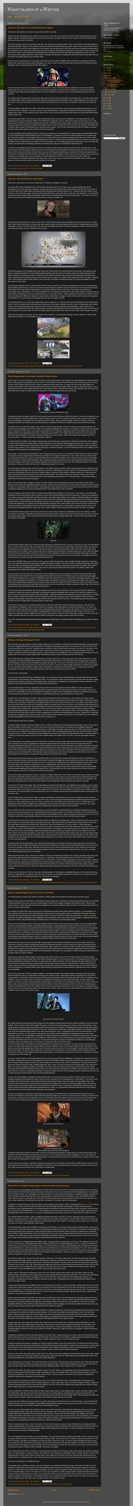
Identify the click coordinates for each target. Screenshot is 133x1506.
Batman (15, 627)
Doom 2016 (29, 1484)
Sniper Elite (33, 366)
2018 (107, 73)
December (110, 78)
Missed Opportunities (69, 627)
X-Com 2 (74, 882)
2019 (107, 70)
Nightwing (79, 627)
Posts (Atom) (20, 1494)
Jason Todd (53, 627)
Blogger (87, 1502)
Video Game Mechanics (66, 366)
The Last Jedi (33, 168)
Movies (20, 168)
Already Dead (108, 51)
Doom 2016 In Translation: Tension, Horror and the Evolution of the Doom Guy (38, 1186)
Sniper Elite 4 (41, 366)
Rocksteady (46, 1175)
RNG (44, 882)
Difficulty (22, 882)
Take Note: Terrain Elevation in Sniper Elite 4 (25, 179)
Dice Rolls (16, 882)
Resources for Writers (22, 17)
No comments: (35, 165)
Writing (40, 168)
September (110, 92)
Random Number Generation (34, 882)
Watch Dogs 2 (41, 630)
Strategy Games (52, 882)
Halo (35, 1484)
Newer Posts (13, 1490)
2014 (107, 103)
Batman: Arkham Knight (25, 627)
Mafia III (59, 627)
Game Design (17, 366)
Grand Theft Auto (44, 627)
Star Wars (26, 168)
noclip (16, 1206)
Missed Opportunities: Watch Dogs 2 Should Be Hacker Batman (32, 376)
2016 (107, 98)
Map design (25, 366)
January (109, 94)
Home (10, 17)
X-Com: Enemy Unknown (85, 882)
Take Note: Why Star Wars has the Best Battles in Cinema (30, 28)
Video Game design (52, 366)
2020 (107, 68)
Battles (15, 168)
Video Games (78, 366)
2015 (107, 100)
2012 (107, 108)
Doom (23, 1484)
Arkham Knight (17, 1175)
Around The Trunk (109, 59)
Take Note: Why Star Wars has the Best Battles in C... (115, 81)
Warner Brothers (64, 1175)
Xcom (95, 882)
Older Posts (94, 1490)
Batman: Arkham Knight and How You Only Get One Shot (30, 893)
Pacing (50, 1484)
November (110, 89)
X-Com (69, 882)
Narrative (44, 1484)
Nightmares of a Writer (33, 9)
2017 (107, 75)
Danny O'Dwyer (88, 1204)
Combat (35, 627)
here (82, 915)
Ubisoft (85, 627)
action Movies (17, 1484)
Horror (39, 1484)
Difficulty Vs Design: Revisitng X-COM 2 (24, 640)
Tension (55, 1484)
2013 (107, 106)
